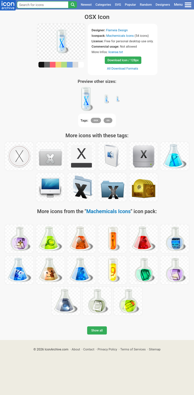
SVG (118, 4)
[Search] (72, 4)
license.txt (115, 52)
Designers (163, 4)
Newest (86, 4)
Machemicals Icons (120, 36)
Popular (130, 4)
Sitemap (155, 349)
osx (96, 120)
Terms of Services (133, 349)
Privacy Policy (107, 349)
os (108, 120)
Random (146, 4)
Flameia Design (117, 30)
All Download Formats (122, 68)
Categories (103, 4)
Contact (88, 349)
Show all (97, 330)
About (76, 349)
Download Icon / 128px (122, 60)
